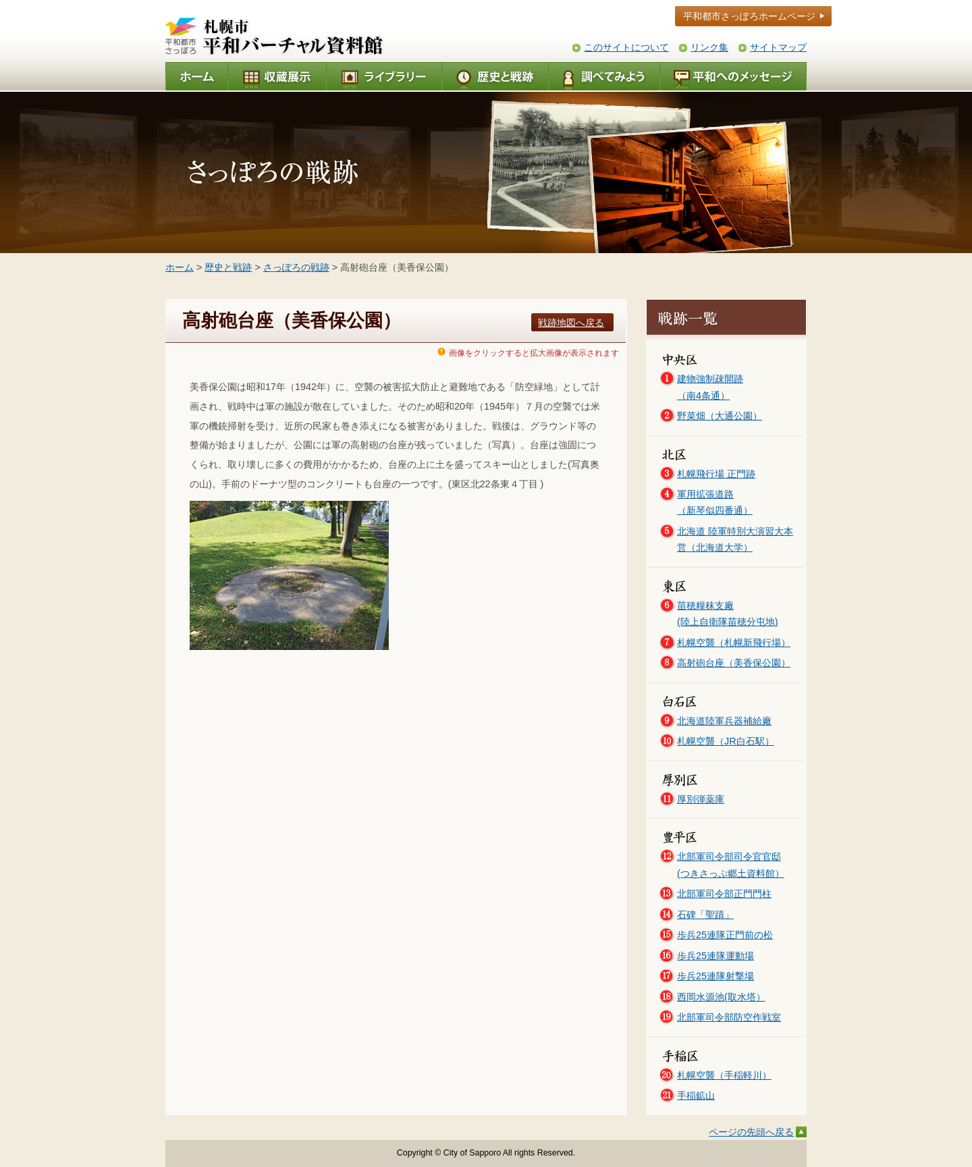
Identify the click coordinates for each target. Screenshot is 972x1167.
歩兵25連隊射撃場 (715, 976)
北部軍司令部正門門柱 (724, 893)
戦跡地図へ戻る (571, 322)
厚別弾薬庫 (700, 799)
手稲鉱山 (696, 1095)
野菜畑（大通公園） (719, 415)
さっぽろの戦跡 (296, 267)
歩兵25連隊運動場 (715, 955)
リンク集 (709, 47)
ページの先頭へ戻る (751, 1132)
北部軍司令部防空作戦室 (729, 1017)
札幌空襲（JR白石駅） (725, 741)
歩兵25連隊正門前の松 (725, 934)
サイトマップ (778, 47)
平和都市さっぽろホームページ (749, 16)
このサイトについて (626, 47)
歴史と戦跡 (228, 267)
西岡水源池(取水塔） (721, 997)
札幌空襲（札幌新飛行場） (733, 642)
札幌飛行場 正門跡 (716, 473)
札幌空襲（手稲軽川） (724, 1075)
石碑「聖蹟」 (705, 914)
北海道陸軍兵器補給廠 (724, 720)
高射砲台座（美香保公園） (733, 662)
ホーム (179, 267)
